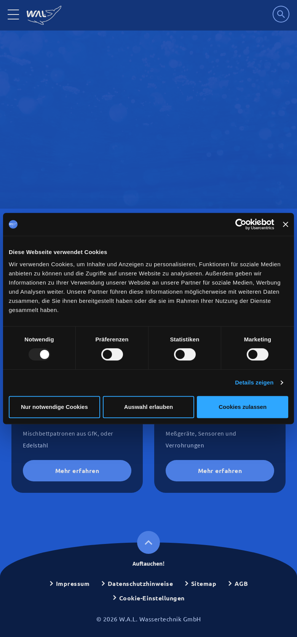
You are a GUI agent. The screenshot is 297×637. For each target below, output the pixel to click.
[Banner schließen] (285, 224)
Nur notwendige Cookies (54, 407)
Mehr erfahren (77, 470)
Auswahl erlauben (148, 407)
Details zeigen (254, 382)
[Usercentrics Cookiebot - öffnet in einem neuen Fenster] (241, 224)
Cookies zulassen (243, 407)
